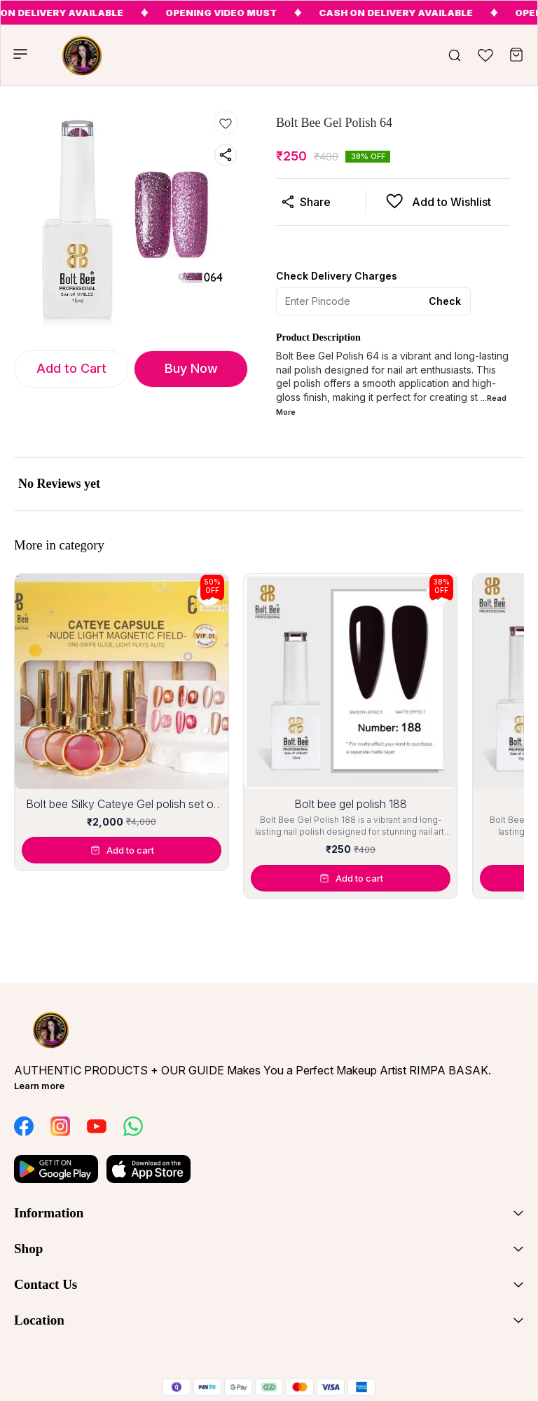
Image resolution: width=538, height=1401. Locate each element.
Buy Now (191, 368)
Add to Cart (71, 368)
